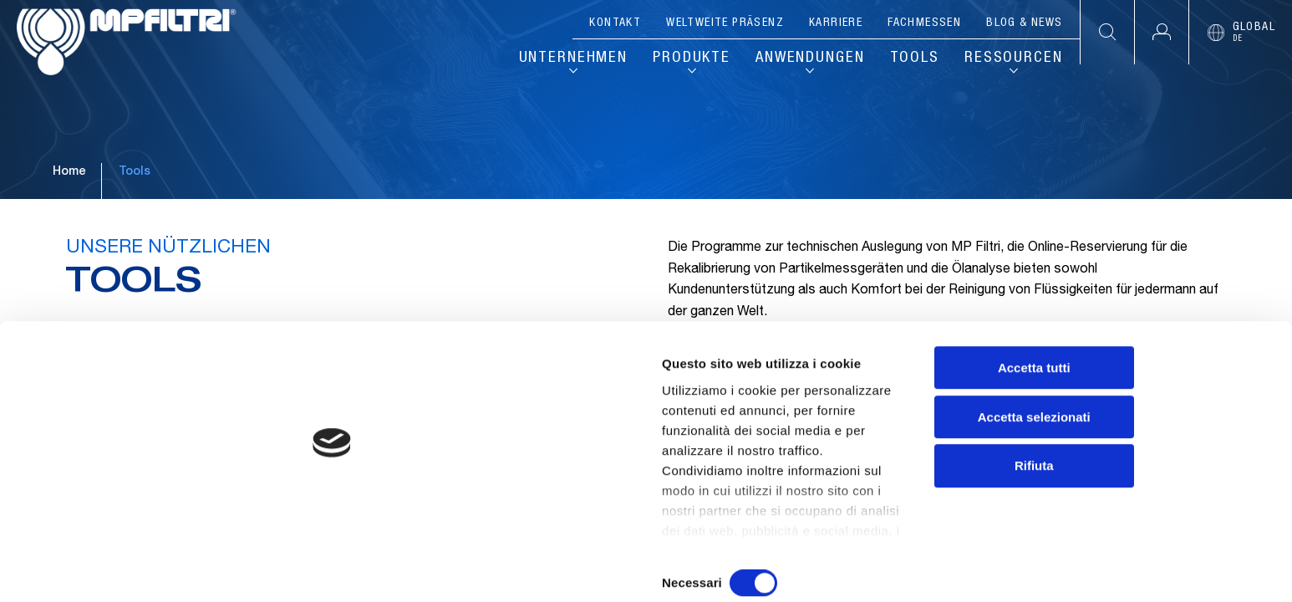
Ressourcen (1012, 60)
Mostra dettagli (879, 569)
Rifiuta (1152, 534)
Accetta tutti (1153, 435)
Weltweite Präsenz (725, 23)
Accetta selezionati (1152, 484)
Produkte (675, 60)
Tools (911, 60)
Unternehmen (551, 60)
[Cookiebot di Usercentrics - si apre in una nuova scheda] (108, 569)
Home (69, 225)
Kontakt (615, 23)
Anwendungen (801, 60)
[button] (1161, 32)
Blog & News (1024, 23)
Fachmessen (924, 23)
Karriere (835, 23)
